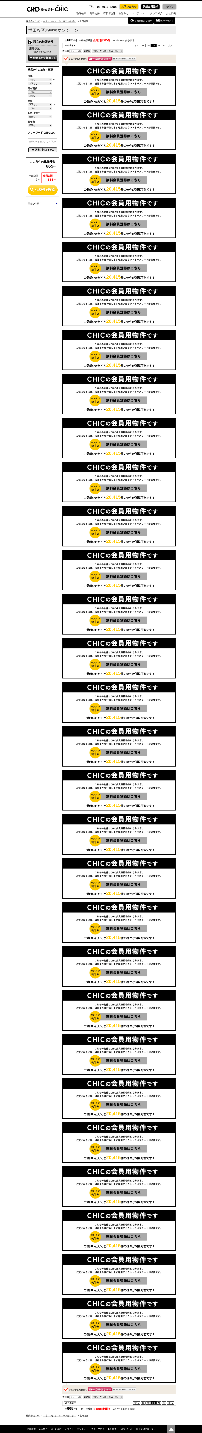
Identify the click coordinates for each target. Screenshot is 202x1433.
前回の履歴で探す (143, 21)
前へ (136, 45)
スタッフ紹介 (155, 13)
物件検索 (81, 13)
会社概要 (171, 13)
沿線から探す (34, 203)
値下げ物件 (109, 13)
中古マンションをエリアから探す (59, 21)
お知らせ (124, 13)
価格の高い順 (115, 51)
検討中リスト (167, 21)
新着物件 (94, 13)
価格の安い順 (99, 51)
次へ (170, 45)
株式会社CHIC (33, 21)
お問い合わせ (129, 6)
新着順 (87, 51)
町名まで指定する (42, 52)
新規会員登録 (150, 6)
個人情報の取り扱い (146, 1429)
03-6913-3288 (102, 7)
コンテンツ (138, 13)
